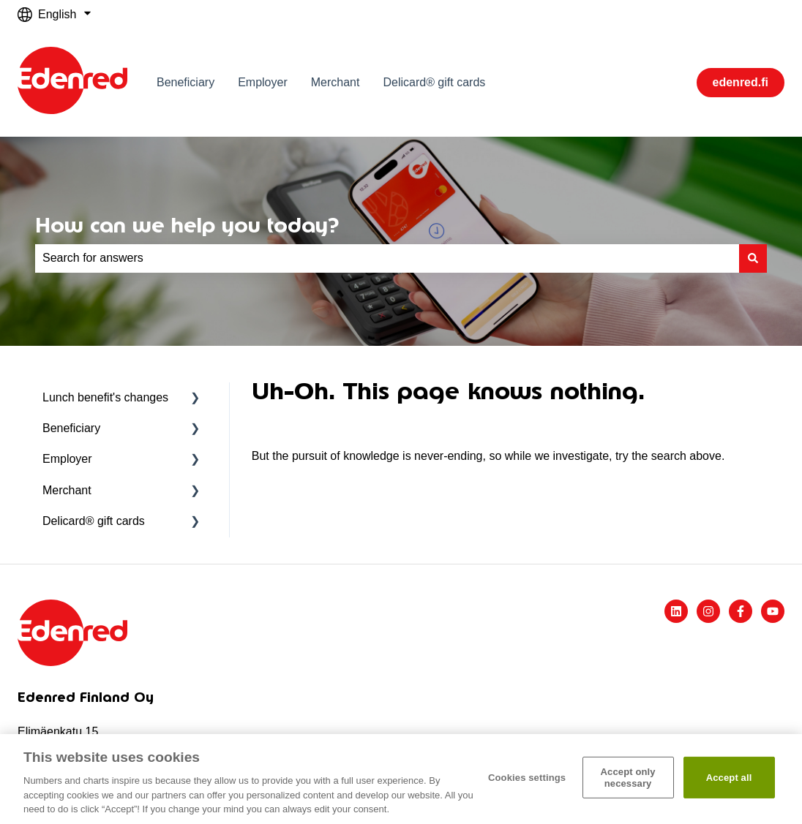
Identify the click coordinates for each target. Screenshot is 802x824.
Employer (263, 82)
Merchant (335, 82)
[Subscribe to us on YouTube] (772, 611)
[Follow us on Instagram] (708, 611)
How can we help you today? (187, 225)
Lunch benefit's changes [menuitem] (105, 397)
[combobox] (387, 258)
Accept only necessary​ (628, 777)
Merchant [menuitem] (66, 490)
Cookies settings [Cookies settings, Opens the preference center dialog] (527, 777)
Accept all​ (729, 777)
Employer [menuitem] (67, 459)
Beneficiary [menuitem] (71, 428)
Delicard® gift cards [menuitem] (93, 521)
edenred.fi (740, 82)
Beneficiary (185, 82)
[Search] (753, 258)
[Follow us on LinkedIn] (676, 611)
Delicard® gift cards (434, 82)
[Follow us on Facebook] (740, 611)
